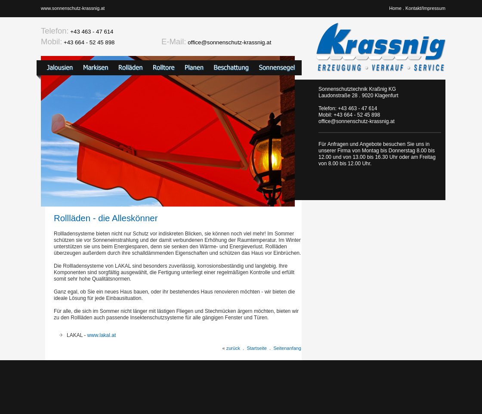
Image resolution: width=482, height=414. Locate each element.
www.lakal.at (101, 335)
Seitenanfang (287, 348)
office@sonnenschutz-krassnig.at (229, 42)
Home (395, 8)
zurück (233, 348)
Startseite (256, 348)
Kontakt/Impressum (425, 8)
